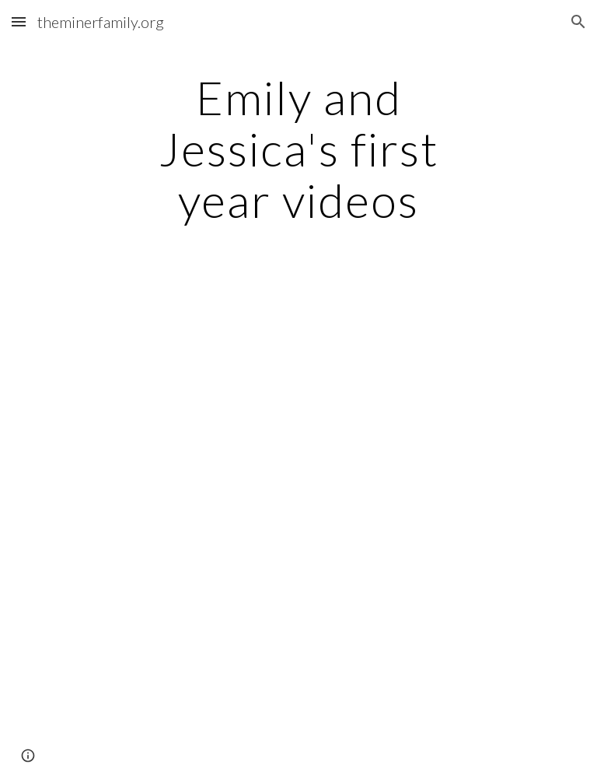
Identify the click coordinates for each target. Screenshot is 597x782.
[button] (18, 21)
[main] (298, 148)
